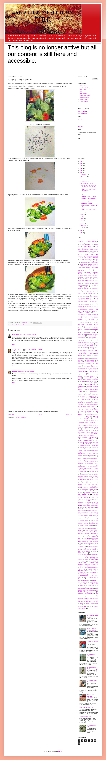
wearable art (80, 598)
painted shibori (93, 474)
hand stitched (90, 384)
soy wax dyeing (85, 544)
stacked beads (86, 549)
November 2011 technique (85, 468)
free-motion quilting (88, 365)
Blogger (60, 751)
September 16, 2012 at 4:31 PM (28, 334)
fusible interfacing (82, 373)
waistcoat (89, 595)
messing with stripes (85, 447)
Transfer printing (86, 580)
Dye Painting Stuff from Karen (88, 196)
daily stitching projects (87, 317)
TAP (97, 564)
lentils (92, 427)
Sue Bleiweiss (81, 556)
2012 (81, 172)
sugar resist (90, 556)
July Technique (94, 409)
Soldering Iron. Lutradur (87, 541)
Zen (90, 606)
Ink (97, 397)
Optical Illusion (83, 471)
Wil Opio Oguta (83, 99)
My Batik (82, 456)
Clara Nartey (83, 89)
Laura (91, 424)
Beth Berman (83, 85)
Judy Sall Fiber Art (17, 350)
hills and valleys (81, 392)
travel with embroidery (82, 582)
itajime (95, 402)
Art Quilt (81, 259)
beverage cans (94, 277)
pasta (84, 481)
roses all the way (94, 502)
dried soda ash (94, 327)
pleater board (85, 487)
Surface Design (82, 562)
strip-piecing (94, 554)
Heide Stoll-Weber (89, 389)
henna (87, 391)
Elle (95, 335)
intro (89, 401)
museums (91, 455)
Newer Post (11, 414)
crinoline (91, 316)
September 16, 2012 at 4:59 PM (33, 350)
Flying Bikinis (87, 358)
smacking (87, 536)
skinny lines (94, 533)
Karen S (14, 371)
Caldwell (94, 290)
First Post (86, 356)
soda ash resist (95, 538)
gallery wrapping (92, 374)
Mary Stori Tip (86, 443)
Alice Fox (93, 251)
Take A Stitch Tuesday (90, 564)
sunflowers (80, 559)
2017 (81, 161)
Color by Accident (93, 301)
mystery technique (83, 458)
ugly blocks (82, 585)
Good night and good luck (86, 707)
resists (88, 500)
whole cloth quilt (88, 600)
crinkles (85, 316)
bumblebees (94, 288)
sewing (81, 525)
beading (88, 272)
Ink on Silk (82, 399)
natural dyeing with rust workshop (85, 463)
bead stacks (81, 270)
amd (92, 252)
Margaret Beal (88, 442)
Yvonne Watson (84, 101)
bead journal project (91, 269)
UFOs (97, 583)
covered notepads (83, 309)
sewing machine (89, 525)
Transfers (94, 580)
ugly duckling (91, 585)
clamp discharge (93, 296)
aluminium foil (86, 252)
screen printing (93, 517)
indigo (92, 397)
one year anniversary (89, 469)
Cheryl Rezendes (94, 295)
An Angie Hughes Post (85, 716)
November (84, 177)
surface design (92, 561)
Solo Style (96, 541)
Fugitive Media (82, 371)
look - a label (86, 432)
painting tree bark (93, 476)
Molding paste (93, 452)
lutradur (96, 433)
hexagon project (93, 391)
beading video (86, 273)
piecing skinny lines (92, 484)
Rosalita (87, 502)
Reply (13, 344)
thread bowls (95, 570)
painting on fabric (82, 476)
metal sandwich (95, 447)
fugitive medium (92, 371)
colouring (94, 303)
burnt (79, 290)
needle (83, 465)
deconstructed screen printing (88, 321)
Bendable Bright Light (92, 275)
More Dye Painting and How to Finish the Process (89, 206)
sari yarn (81, 515)
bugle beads (86, 288)
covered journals (94, 307)
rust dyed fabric (89, 507)
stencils (94, 551)
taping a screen (83, 565)
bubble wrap (93, 286)
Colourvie (94, 304)
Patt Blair (95, 481)
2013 (81, 170)
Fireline (79, 356)
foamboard (94, 358)
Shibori (80, 530)
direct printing (89, 324)
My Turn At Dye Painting (87, 183)
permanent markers (82, 484)
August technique (85, 262)
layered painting (88, 425)
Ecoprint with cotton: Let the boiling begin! (92, 668)
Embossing (80, 339)
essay (88, 340)
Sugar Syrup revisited (86, 203)
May (82, 218)
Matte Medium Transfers (85, 445)
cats (96, 291)
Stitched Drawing (82, 553)
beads (92, 274)
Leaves (79, 427)
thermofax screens (92, 569)
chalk (84, 293)
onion (97, 469)
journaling (91, 408)
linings (87, 430)
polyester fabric (81, 490)
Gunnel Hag (80, 382)
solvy (81, 543)
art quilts (96, 259)
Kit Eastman (85, 422)
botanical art (88, 283)
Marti (81, 443)
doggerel (87, 327)
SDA (92, 520)
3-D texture (95, 243)
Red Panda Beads (87, 499)
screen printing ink (85, 518)
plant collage (90, 486)
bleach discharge (90, 280)
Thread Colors (83, 572)
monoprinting (81, 453)
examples (94, 340)
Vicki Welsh (80, 593)
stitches (79, 554)
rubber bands (95, 505)
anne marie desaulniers (91, 256)
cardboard (85, 291)
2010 (81, 233)
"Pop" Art (80, 239)
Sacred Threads (81, 512)
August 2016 (95, 261)
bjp (87, 278)
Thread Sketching (83, 574)
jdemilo (91, 406)
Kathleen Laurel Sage (92, 414)
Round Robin (83, 504)
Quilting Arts (84, 495)
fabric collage (90, 344)
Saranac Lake (95, 513)
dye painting (15, 324)
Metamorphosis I (84, 448)
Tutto (88, 583)
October (83, 179)
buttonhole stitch (86, 290)
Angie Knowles (89, 254)
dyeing (93, 332)
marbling (96, 440)
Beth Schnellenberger (85, 88)
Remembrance (81, 500)
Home (40, 414)
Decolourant (91, 319)
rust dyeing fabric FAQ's (89, 508)
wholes (95, 600)
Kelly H (88, 417)
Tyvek (91, 583)
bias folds (82, 278)
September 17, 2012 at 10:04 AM (25, 371)
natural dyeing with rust (90, 461)
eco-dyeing (89, 335)
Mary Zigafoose (95, 443)
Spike (87, 548)
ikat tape (94, 396)
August (83, 212)
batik (79, 265)
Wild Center (95, 601)
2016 (81, 163)
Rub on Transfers (86, 505)
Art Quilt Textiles (88, 259)
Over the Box (84, 473)
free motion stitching (90, 361)
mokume (85, 452)
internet (85, 401)
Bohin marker (90, 282)
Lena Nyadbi (86, 427)
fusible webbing (81, 374)
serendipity (86, 523)
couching (80, 307)
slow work (80, 536)
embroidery (88, 339)
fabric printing (93, 347)
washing (95, 595)
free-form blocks (90, 363)
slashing (79, 535)
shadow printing (92, 528)
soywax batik (81, 548)
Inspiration (89, 399)
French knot (84, 368)
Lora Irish (93, 432)
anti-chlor (80, 257)
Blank (95, 278)
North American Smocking (91, 465)
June (82, 216)
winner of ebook (90, 603)
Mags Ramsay (93, 437)
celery (79, 293)
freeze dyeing (87, 366)
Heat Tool (90, 387)
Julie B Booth (87, 409)
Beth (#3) (80, 277)
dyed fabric (86, 332)
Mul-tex (85, 455)
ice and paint (87, 394)
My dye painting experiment (88, 201)
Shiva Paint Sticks (86, 531)
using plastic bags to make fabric (86, 588)
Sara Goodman (88, 513)
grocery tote (89, 381)
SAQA (81, 513)
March (83, 223)
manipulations (88, 440)
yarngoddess (82, 606)
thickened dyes (21, 324)
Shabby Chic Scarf (82, 528)
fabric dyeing (90, 345)
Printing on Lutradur (89, 492)
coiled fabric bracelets (82, 301)
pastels (88, 481)
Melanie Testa (95, 445)
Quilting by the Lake (92, 495)
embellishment (81, 337)
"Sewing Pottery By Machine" (90, 239)
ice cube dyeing (95, 394)
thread (89, 570)
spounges (92, 548)
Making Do (91, 439)
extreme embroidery (83, 342)
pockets (96, 487)
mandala (80, 440)
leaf (95, 425)
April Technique (87, 257)
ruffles (81, 507)
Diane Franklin (84, 322)
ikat (89, 396)
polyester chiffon (93, 489)
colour (79, 303)
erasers (95, 339)
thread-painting (94, 574)
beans (97, 273)
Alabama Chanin (93, 249)
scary (91, 515)
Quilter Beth (15, 334)
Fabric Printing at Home (83, 348)
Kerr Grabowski (90, 420)
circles (81, 296)
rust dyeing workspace (92, 510)
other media (91, 471)
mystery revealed (91, 456)
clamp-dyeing (81, 298)
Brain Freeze (93, 285)
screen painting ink (83, 517)
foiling (79, 360)
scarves (86, 515)
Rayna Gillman (83, 497)
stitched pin (93, 552)
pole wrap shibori (83, 489)
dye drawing (95, 329)
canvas (79, 291)
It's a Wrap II (89, 402)
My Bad (96, 455)
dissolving (82, 327)
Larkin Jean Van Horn (83, 424)
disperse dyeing (86, 326)
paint (97, 473)
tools (85, 577)
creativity (89, 314)
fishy (92, 356)
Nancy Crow (94, 458)
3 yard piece (80, 243)
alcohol (87, 251)
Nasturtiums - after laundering (88, 198)
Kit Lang (92, 422)
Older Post (69, 414)
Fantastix (89, 352)
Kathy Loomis (81, 416)
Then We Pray (81, 569)
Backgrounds (83, 264)
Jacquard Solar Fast (82, 404)
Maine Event (83, 439)
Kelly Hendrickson (84, 97)
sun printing (91, 557)
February (83, 225)
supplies (86, 559)
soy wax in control (94, 544)
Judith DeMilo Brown (85, 95)
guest (95, 381)
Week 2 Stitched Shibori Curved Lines (92, 629)
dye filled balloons (83, 330)
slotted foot (85, 535)
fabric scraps (83, 350)
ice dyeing (82, 396)
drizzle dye (80, 329)
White (81, 600)
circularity (86, 296)
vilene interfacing (89, 593)
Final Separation (87, 355)
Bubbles (79, 288)
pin (78, 486)
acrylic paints (87, 246)
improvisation (81, 397)
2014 (81, 168)
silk (92, 531)
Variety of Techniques (90, 592)
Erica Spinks (81, 340)
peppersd (94, 482)
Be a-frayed (85, 265)
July (82, 214)
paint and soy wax (84, 474)
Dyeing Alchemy (82, 334)
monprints (80, 455)
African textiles (85, 249)
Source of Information (88, 543)
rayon (93, 497)
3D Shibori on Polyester (90, 695)
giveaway (80, 379)
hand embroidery (89, 382)
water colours (81, 596)
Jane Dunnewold (82, 406)
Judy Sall (80, 126)
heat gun (82, 387)
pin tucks (83, 486)
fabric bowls (82, 344)
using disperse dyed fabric (91, 587)
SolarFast (88, 539)
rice (93, 500)
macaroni (85, 437)
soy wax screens (92, 546)
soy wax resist (83, 546)
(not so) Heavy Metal (90, 241)
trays (91, 582)
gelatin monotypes (89, 376)
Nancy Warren (89, 460)
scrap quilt (96, 515)
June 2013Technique (86, 411)
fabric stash (90, 350)
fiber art (92, 353)
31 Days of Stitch (84, 244)
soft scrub (82, 539)
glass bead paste (87, 379)
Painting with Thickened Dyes (88, 209)
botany (86, 285)
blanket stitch (81, 280)
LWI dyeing (83, 435)
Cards (91, 291)
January (83, 227)
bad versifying (93, 264)
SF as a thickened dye (92, 526)
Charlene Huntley (92, 293)
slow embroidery (93, 535)
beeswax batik (83, 275)
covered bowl (87, 307)
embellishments (92, 337)
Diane (81, 91)
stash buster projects (84, 551)
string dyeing (86, 554)
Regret (95, 499)
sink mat (87, 533)
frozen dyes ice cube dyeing (90, 369)
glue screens (95, 379)
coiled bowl (94, 299)
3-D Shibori (87, 243)
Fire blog (95, 355)
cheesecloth (81, 295)
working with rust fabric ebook (90, 604)
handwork (89, 386)
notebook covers (81, 466)
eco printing (81, 336)
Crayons (91, 309)
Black (91, 278)
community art (81, 306)
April (82, 221)
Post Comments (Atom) (21, 417)
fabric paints (85, 347)
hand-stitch (81, 386)
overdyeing (91, 473)
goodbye (82, 381)
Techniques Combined (93, 565)
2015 (81, 166)
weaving (87, 598)
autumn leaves (94, 262)
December (84, 174)
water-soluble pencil (91, 596)
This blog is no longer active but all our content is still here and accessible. (52, 54)
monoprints (92, 453)
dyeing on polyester (92, 334)
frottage (79, 369)
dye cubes (87, 329)
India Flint (87, 397)
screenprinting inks (94, 518)
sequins (80, 523)
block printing (81, 282)
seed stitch (86, 522)
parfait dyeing (89, 479)
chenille (87, 295)
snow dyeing (87, 538)
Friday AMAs (92, 368)
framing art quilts (90, 360)
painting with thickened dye (84, 477)
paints (95, 477)
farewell (95, 352)
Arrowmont (95, 257)
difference (92, 322)
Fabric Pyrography (94, 348)
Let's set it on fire (88, 428)
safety (87, 512)
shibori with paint (89, 530)
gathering (80, 376)
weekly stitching (94, 598)
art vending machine (85, 260)
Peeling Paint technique (83, 482)
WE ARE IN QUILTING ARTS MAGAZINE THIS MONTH (88, 186)
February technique (82, 353)
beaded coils (90, 270)
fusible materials (92, 373)
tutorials (83, 583)
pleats (91, 487)
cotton (95, 306)
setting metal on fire (94, 523)
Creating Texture (83, 312)
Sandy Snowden (94, 512)
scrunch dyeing (84, 520)
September (84, 181)
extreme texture (94, 342)
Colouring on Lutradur (83, 304)
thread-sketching (84, 575)
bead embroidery (86, 267)
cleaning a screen (86, 299)
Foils (83, 360)
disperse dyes (95, 326)
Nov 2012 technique (92, 466)
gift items (86, 377)
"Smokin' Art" (80, 241)
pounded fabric (89, 490)
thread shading (92, 572)
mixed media (87, 450)
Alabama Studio (81, 251)
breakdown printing (83, 287)
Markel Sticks (95, 442)
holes (88, 392)
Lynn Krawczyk (90, 435)
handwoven (95, 386)
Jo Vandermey (82, 408)
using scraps (90, 590)
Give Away (93, 378)
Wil (79, 601)
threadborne (92, 575)
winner (81, 603)
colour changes (87, 303)
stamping (94, 549)
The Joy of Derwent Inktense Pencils (88, 567)
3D (92, 244)
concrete (89, 306)
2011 (81, 230)
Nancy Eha (81, 460)
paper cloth (81, 479)
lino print (92, 430)
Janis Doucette (83, 93)
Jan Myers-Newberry (92, 404)
